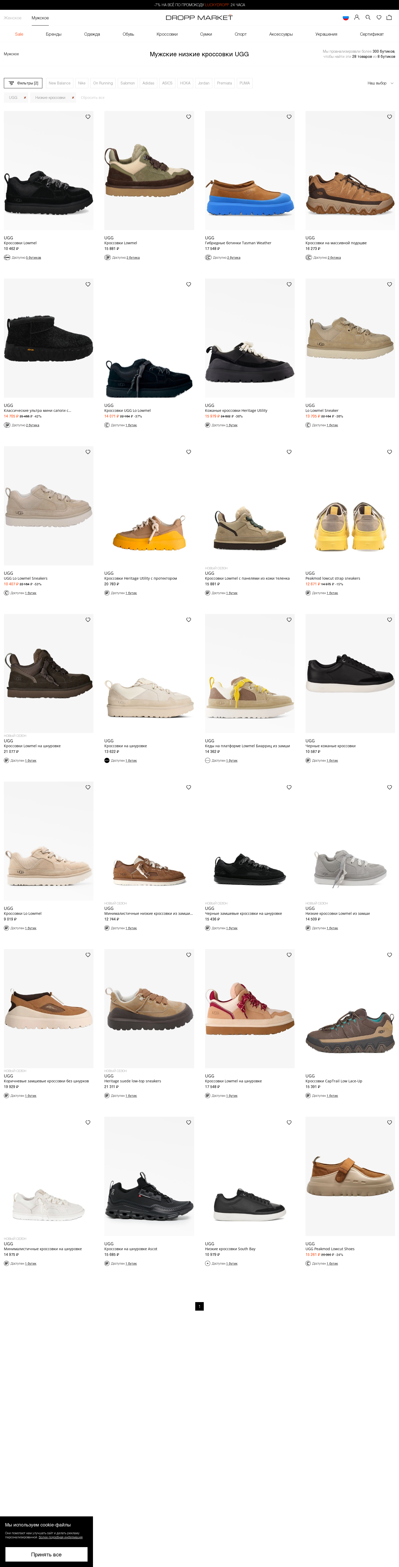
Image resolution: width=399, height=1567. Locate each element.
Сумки (206, 34)
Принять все (46, 1554)
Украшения (326, 34)
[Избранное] (378, 18)
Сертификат (372, 34)
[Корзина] (389, 18)
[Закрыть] (25, 98)
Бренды (53, 34)
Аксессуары (281, 34)
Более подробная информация (61, 1537)
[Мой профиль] (357, 18)
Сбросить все (93, 97)
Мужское (40, 17)
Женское (12, 17)
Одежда (92, 34)
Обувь (128, 34)
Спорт (241, 34)
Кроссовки (167, 34)
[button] (368, 18)
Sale (19, 34)
